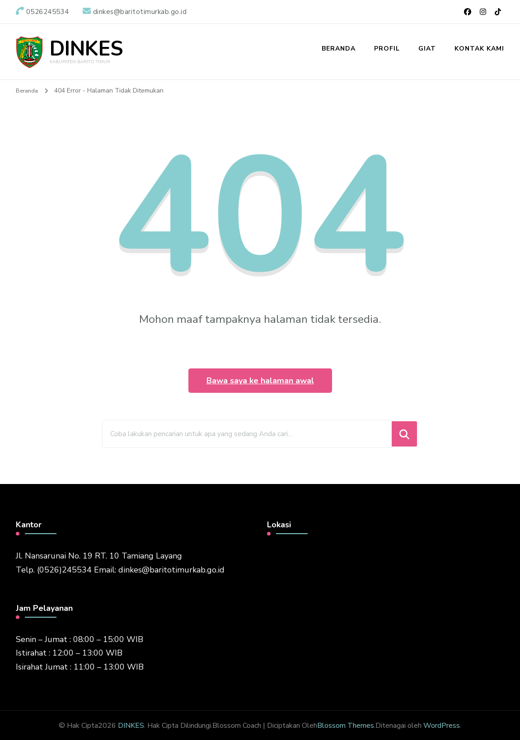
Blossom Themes (345, 725)
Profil (387, 48)
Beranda (339, 48)
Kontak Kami (479, 48)
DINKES (86, 48)
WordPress (441, 725)
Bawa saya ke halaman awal (260, 379)
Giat (427, 48)
